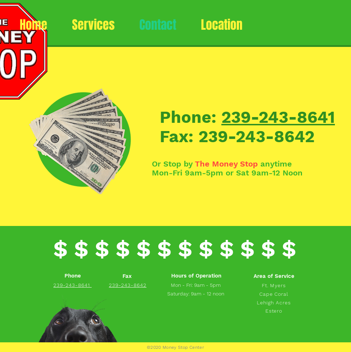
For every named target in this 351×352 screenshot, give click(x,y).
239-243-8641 (278, 117)
